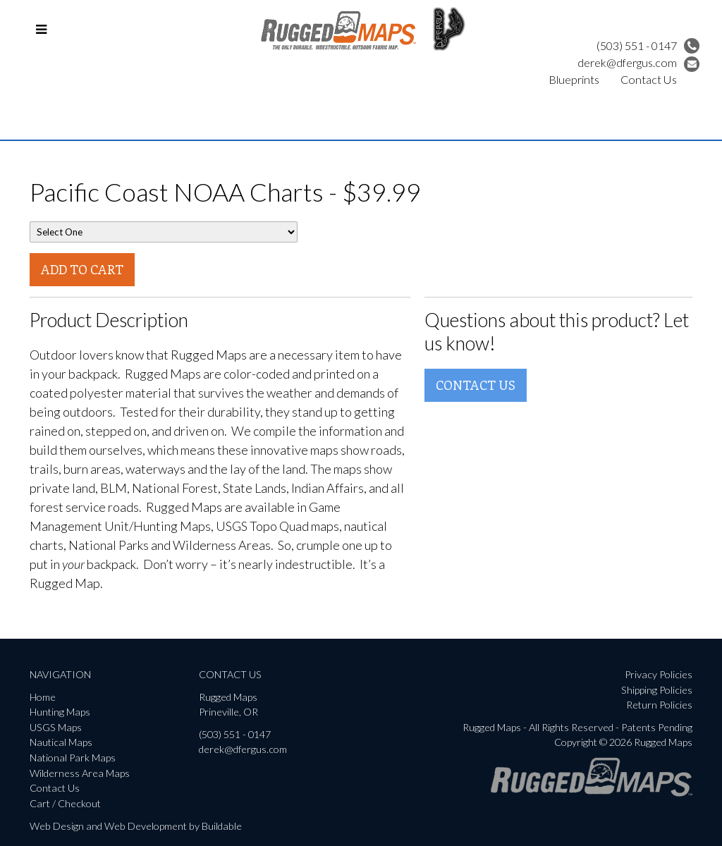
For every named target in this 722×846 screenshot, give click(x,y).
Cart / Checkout (65, 803)
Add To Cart (82, 269)
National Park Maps (73, 758)
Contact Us (648, 79)
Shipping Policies (656, 690)
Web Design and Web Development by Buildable (136, 826)
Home (43, 697)
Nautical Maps (61, 742)
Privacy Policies (658, 674)
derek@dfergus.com (638, 62)
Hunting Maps (60, 712)
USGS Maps (56, 727)
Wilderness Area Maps (80, 773)
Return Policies (659, 705)
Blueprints (574, 79)
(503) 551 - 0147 (647, 45)
